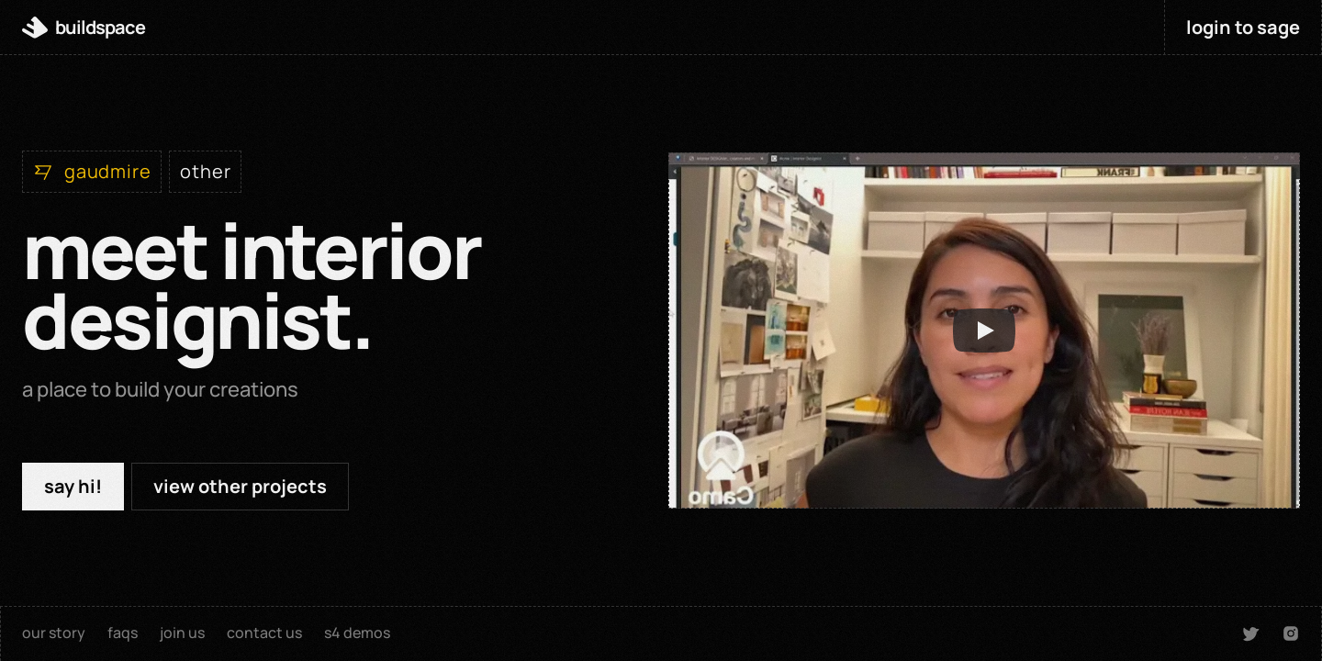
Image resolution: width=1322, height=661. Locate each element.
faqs (122, 632)
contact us (264, 632)
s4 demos (357, 632)
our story (53, 632)
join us (182, 632)
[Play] (984, 330)
